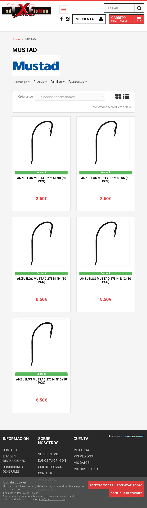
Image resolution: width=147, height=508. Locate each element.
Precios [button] (40, 81)
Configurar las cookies (52, 499)
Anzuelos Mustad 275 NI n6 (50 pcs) (105, 179)
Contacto (10, 450)
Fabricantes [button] (77, 81)
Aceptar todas (101, 485)
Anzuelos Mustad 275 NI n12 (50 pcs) (105, 280)
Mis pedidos (83, 456)
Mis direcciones (86, 469)
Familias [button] (58, 81)
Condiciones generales (13, 469)
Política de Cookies (28, 493)
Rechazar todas (129, 485)
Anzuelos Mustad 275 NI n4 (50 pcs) (41, 280)
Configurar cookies (126, 493)
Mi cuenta (81, 450)
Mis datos (81, 463)
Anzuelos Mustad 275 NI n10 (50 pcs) (41, 381)
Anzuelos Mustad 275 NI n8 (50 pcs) (41, 179)
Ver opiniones (49, 454)
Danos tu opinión (52, 460)
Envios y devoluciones (14, 459)
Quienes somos (50, 467)
